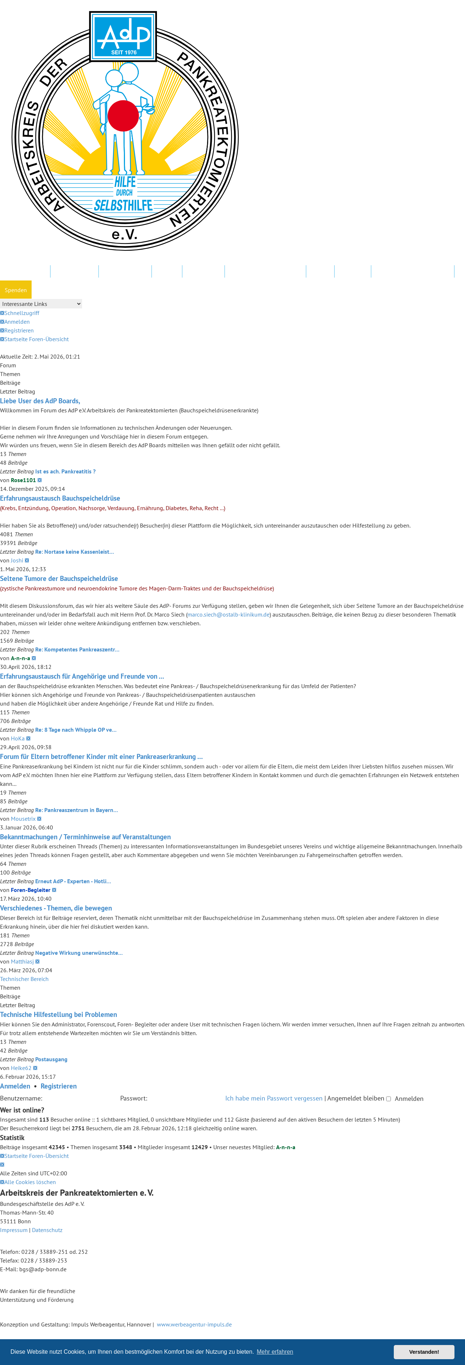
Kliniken (167, 271)
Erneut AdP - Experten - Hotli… (73, 881)
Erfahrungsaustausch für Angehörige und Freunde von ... (82, 676)
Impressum (14, 1229)
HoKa (18, 738)
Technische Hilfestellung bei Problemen (58, 1014)
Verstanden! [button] (424, 1352)
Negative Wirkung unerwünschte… (79, 952)
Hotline (320, 271)
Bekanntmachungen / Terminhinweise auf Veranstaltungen (85, 836)
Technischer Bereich (24, 978)
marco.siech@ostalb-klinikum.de (228, 614)
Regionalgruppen (125, 271)
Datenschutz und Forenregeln (412, 271)
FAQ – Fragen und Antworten (265, 271)
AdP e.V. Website (74, 271)
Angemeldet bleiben (359, 1098)
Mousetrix (23, 818)
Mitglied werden (25, 271)
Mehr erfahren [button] (275, 1352)
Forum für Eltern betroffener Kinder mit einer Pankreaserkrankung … (101, 756)
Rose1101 (23, 480)
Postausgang (51, 1059)
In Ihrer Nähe (203, 271)
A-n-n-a (20, 658)
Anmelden (15, 1086)
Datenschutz (47, 1229)
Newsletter (352, 271)
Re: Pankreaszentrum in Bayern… (76, 809)
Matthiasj (22, 961)
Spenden (16, 290)
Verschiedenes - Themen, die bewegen (56, 907)
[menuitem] (15, 321)
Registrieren (59, 1086)
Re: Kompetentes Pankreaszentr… (77, 649)
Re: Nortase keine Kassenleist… (74, 551)
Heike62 (21, 1067)
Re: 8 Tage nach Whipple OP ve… (76, 729)
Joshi (17, 560)
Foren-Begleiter (30, 889)
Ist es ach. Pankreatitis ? (65, 471)
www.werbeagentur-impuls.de (194, 1324)
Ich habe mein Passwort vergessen (274, 1098)
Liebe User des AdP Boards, (40, 400)
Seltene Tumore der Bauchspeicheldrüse (59, 578)
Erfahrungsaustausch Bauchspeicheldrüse (60, 497)
